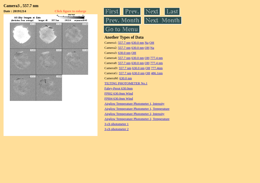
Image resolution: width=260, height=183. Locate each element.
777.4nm (157, 68)
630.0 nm (137, 42)
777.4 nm (156, 58)
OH (151, 42)
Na (147, 42)
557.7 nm (124, 42)
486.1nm (157, 73)
